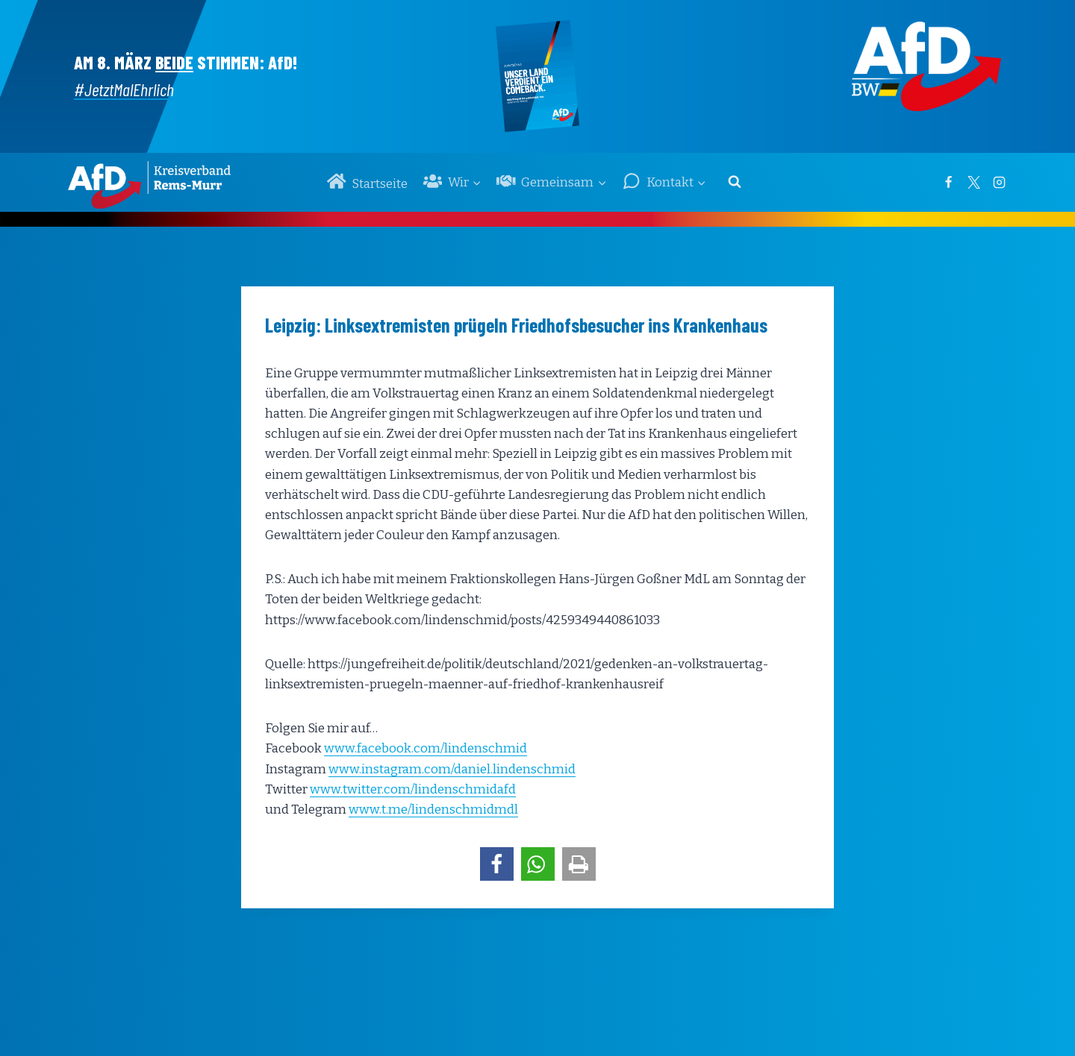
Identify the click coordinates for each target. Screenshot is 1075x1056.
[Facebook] (948, 182)
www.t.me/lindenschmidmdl (433, 809)
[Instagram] (999, 182)
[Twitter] (973, 182)
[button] (497, 864)
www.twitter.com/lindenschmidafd (413, 789)
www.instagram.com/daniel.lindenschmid (452, 769)
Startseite (367, 181)
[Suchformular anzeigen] (734, 182)
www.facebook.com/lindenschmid (425, 748)
